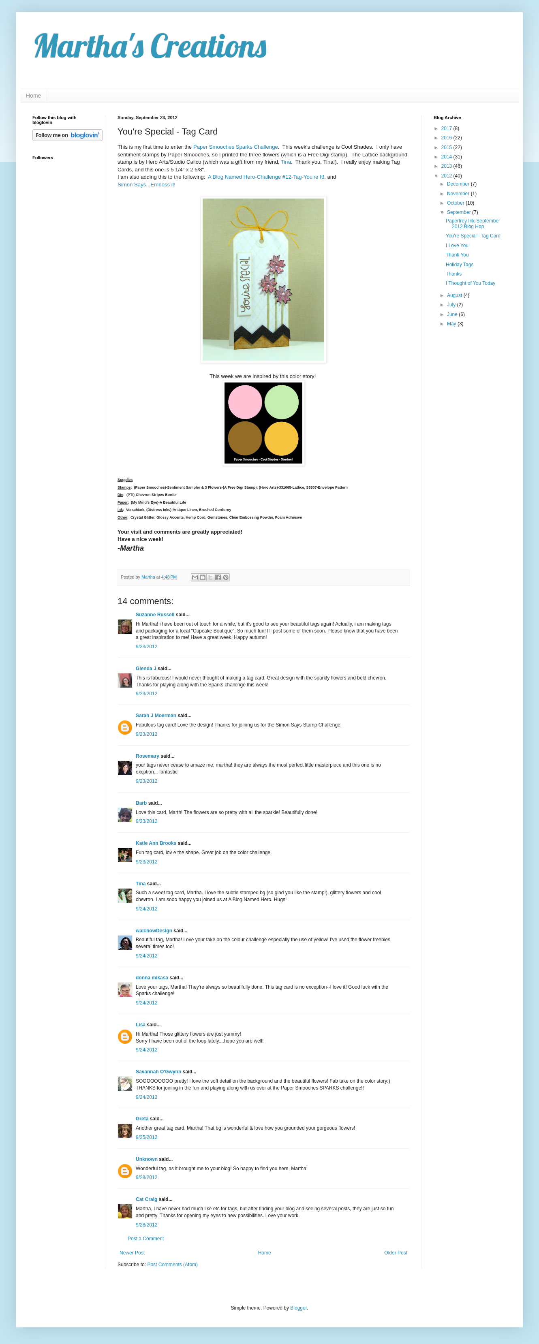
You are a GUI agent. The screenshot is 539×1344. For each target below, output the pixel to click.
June (453, 314)
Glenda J (146, 668)
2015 (447, 147)
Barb (141, 803)
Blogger (298, 1308)
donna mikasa (152, 978)
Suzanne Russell (155, 615)
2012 (447, 176)
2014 (447, 157)
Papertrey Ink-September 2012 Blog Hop (473, 223)
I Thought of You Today (470, 283)
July (452, 305)
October (456, 203)
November (459, 194)
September (459, 212)
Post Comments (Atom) (172, 1264)
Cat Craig (146, 1199)
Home (33, 95)
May (452, 324)
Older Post (395, 1253)
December (459, 184)
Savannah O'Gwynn (158, 1072)
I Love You (457, 245)
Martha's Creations (149, 45)
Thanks (454, 274)
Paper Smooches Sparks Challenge (235, 147)
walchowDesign (154, 931)
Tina (286, 162)
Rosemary (147, 756)
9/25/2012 (146, 1137)
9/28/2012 (146, 1177)
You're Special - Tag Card (473, 236)
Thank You (457, 255)
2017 (447, 128)
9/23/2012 (146, 647)
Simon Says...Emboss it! (146, 185)
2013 (447, 166)
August (455, 295)
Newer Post (132, 1253)
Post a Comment (146, 1238)
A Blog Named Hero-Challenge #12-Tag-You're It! (266, 177)
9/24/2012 (146, 909)
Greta (142, 1119)
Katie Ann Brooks (156, 843)
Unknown (147, 1159)
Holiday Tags (459, 264)
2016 (447, 138)
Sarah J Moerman (156, 715)
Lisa (140, 1025)
